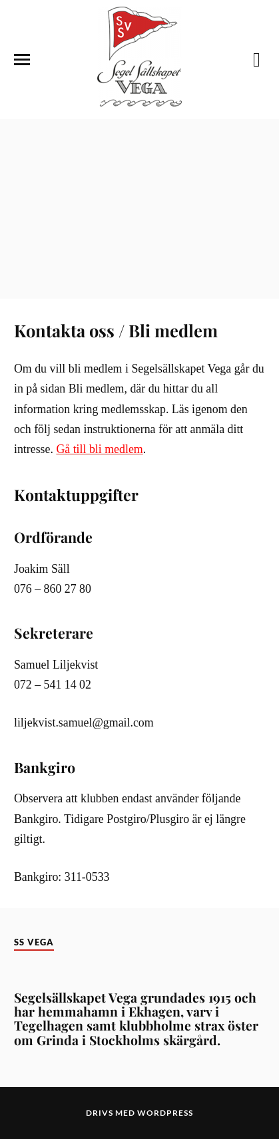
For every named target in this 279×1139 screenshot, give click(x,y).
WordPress (165, 1113)
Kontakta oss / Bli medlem (116, 330)
